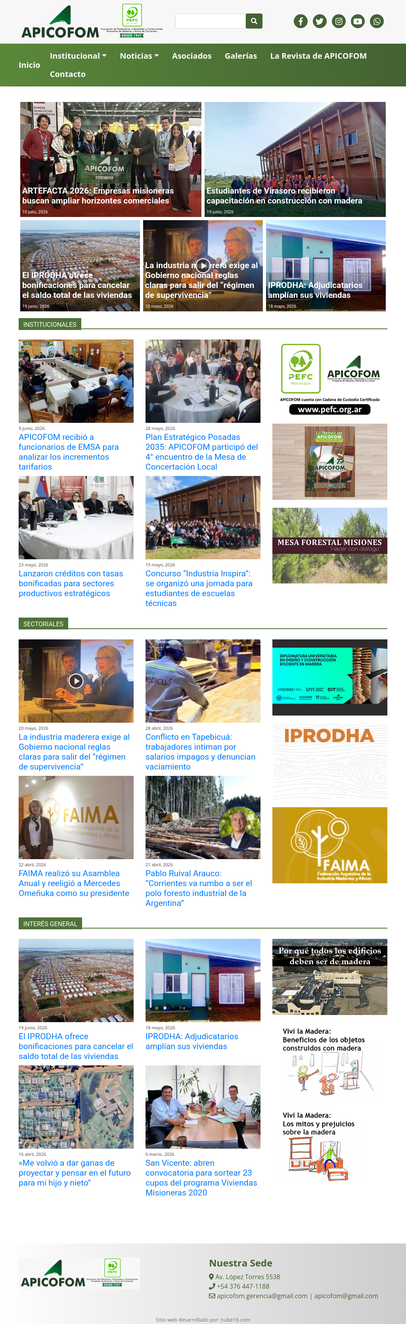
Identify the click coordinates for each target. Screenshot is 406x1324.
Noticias (136, 55)
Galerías (241, 55)
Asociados (192, 55)
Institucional (75, 55)
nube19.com (235, 1319)
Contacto (68, 74)
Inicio (29, 64)
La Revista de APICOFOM (318, 55)
